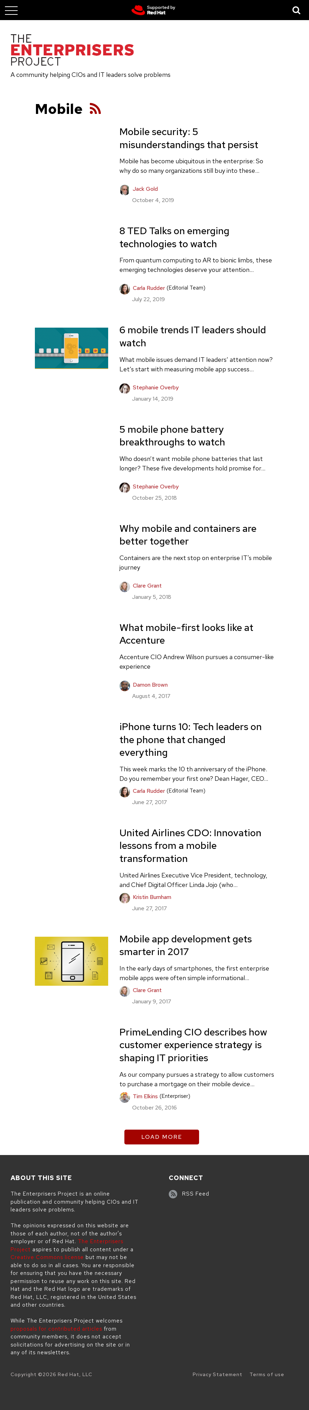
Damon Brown (150, 684)
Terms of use (266, 1374)
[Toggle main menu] (11, 10)
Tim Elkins (145, 1096)
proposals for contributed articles (56, 1328)
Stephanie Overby (156, 387)
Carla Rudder (149, 288)
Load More (161, 1137)
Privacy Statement (217, 1374)
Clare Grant (147, 585)
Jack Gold (145, 189)
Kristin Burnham (152, 897)
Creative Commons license (47, 1257)
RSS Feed (195, 1193)
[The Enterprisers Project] (72, 51)
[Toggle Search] (296, 10)
